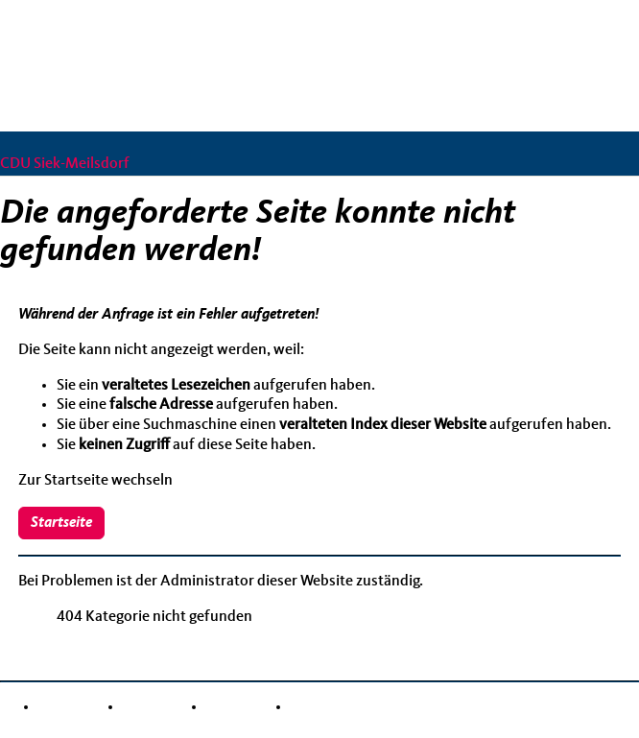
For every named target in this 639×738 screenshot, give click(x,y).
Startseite (61, 523)
